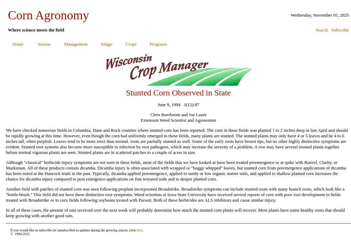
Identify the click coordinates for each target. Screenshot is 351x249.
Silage (107, 44)
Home (17, 44)
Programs (158, 44)
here (140, 230)
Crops (131, 44)
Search (322, 30)
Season (44, 44)
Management (76, 44)
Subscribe (340, 30)
